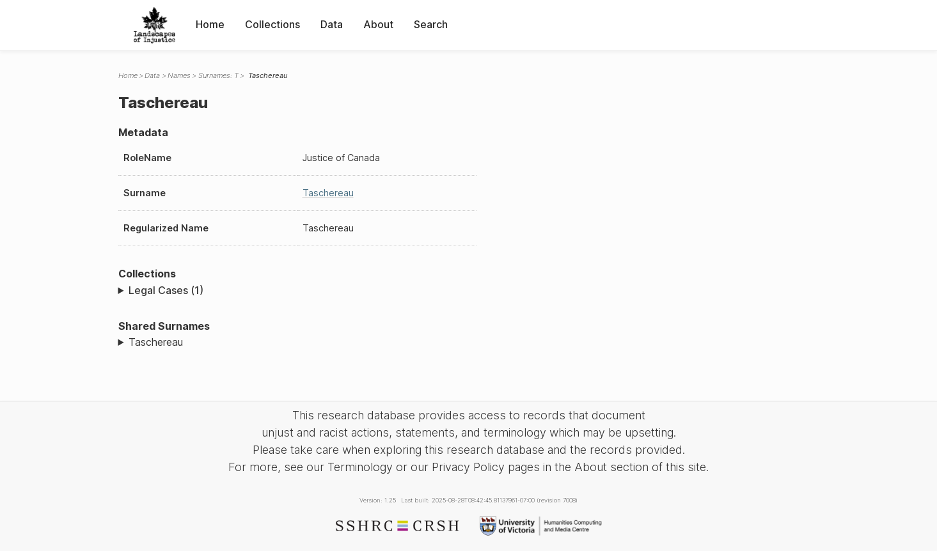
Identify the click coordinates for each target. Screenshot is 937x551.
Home (210, 24)
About (378, 24)
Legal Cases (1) (166, 290)
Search (431, 24)
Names (179, 75)
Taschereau (328, 192)
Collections (272, 24)
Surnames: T (218, 75)
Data (331, 24)
